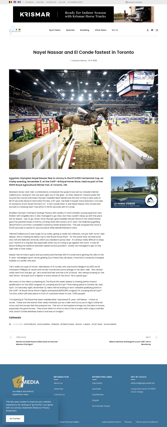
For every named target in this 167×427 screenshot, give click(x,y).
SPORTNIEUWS (30, 324)
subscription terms (111, 422)
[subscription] (152, 30)
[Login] (148, 30)
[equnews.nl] (14, 2)
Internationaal (67, 324)
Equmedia (29, 2)
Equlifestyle (51, 2)
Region (79, 324)
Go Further (15, 418)
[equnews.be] (10, 2)
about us (58, 383)
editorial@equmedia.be (143, 383)
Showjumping (110, 324)
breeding (84, 30)
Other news (100, 30)
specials (70, 30)
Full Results (15, 317)
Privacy (128, 422)
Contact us (59, 394)
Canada (86, 324)
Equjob (62, 2)
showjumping (43, 324)
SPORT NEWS (97, 324)
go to (115, 30)
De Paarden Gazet (75, 2)
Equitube (40, 2)
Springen (55, 324)
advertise (58, 389)
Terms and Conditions (147, 422)
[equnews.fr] (19, 2)
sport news (54, 30)
